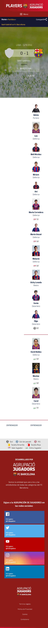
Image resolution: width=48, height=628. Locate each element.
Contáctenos (25, 619)
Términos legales (25, 604)
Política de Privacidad (25, 609)
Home (4, 19)
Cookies (25, 614)
